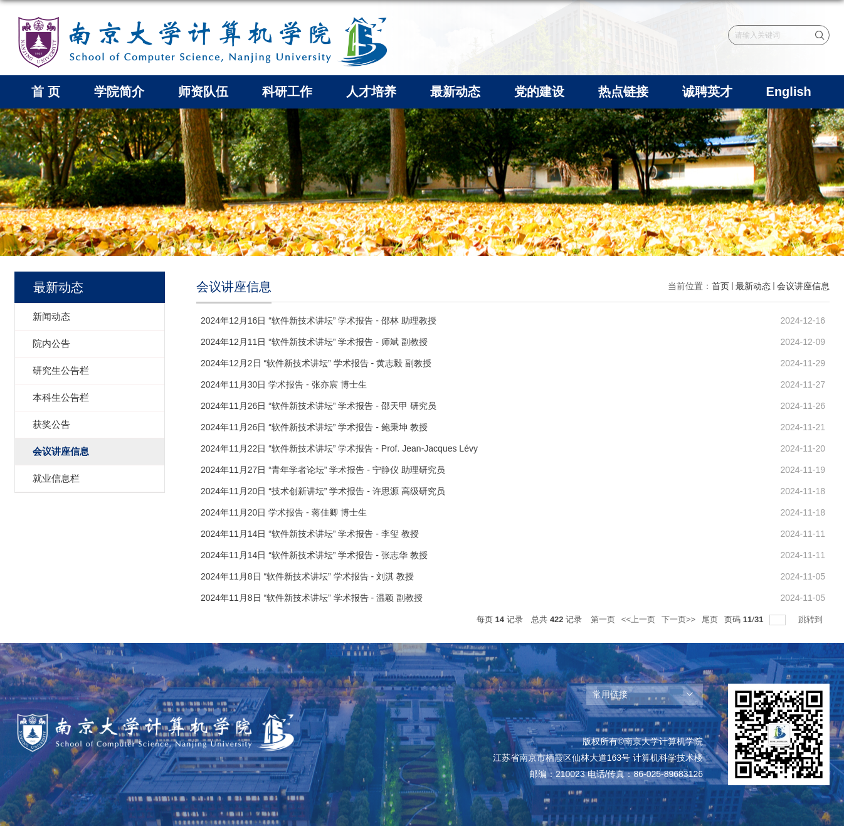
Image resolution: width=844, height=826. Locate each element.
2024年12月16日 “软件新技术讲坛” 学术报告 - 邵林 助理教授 (318, 320)
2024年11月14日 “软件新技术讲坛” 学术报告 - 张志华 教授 (314, 555)
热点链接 (623, 91)
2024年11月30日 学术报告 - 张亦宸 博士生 (284, 384)
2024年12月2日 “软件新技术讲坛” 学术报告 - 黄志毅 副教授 (316, 363)
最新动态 (455, 91)
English (788, 91)
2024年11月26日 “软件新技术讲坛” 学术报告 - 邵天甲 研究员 (318, 406)
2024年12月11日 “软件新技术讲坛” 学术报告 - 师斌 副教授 (314, 342)
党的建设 (539, 91)
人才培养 (371, 91)
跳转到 (811, 619)
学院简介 (119, 91)
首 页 (45, 91)
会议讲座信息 (803, 286)
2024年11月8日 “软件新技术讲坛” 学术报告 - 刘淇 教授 (307, 576)
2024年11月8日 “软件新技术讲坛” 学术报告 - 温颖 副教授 (312, 598)
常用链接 (610, 694)
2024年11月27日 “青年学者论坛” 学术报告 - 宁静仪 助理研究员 (323, 470)
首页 (720, 286)
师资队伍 (203, 91)
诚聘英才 (707, 91)
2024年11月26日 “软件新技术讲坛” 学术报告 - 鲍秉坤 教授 (314, 427)
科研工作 (287, 91)
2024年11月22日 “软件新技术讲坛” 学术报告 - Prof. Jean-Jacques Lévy (339, 448)
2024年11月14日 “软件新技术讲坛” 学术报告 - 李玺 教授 (310, 534)
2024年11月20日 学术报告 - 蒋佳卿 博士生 (284, 512)
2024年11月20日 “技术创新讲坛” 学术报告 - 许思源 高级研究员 (323, 491)
